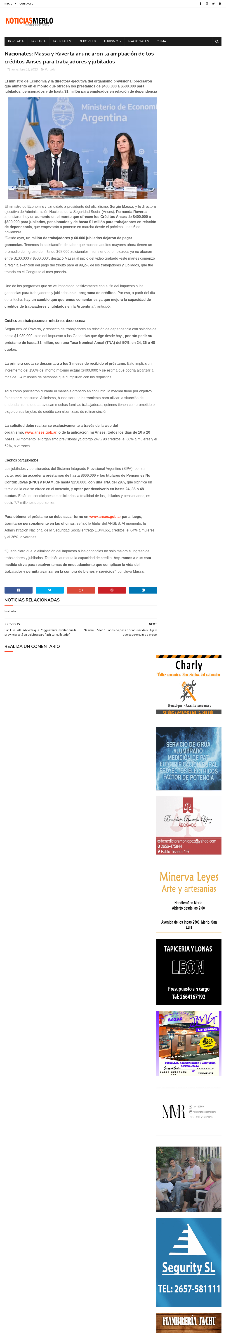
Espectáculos (169, 1188)
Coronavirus (168, 1157)
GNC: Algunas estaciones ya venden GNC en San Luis (200, 1106)
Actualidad (167, 1149)
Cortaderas (192, 1157)
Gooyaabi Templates (80, 1327)
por (161, 1212)
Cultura (164, 1164)
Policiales (62, 41)
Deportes (87, 41)
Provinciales (168, 1220)
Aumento (187, 1149)
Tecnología (189, 1228)
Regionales (191, 1220)
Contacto (26, 3)
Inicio (8, 3)
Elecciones (206, 1172)
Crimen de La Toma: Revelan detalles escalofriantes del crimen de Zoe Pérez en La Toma (188, 1082)
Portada (16, 41)
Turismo (111, 41)
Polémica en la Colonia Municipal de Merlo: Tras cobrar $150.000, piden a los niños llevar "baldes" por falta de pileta (188, 1053)
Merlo (163, 1196)
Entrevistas (195, 1180)
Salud (209, 1220)
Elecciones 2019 (170, 1180)
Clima (161, 41)
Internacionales (196, 1188)
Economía (165, 1172)
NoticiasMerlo (179, 1023)
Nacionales (138, 41)
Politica (38, 41)
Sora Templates (31, 1327)
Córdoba (205, 1149)
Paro (198, 1196)
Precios (194, 1212)
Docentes (202, 1164)
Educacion (185, 1172)
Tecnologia (167, 1228)
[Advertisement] (39, 1289)
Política (202, 1204)
